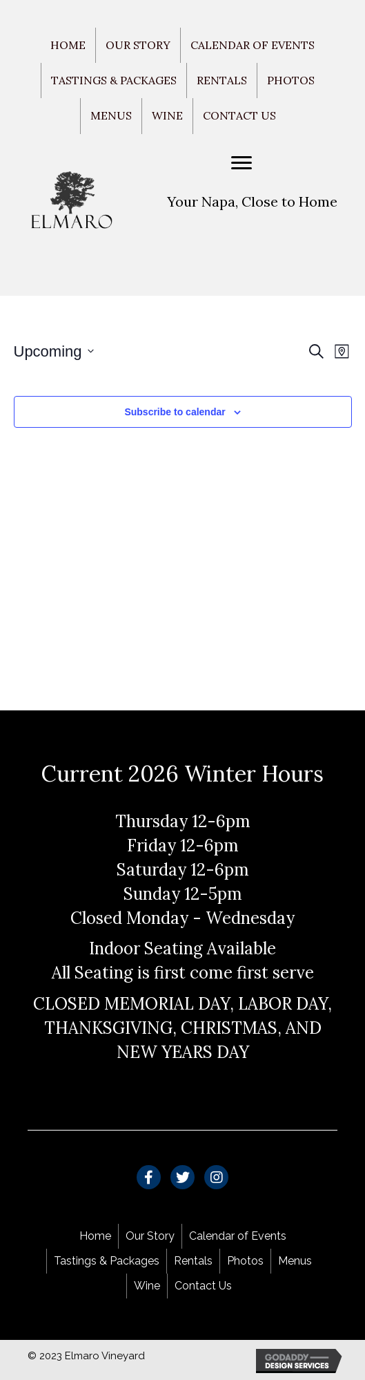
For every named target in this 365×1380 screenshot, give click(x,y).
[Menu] (241, 163)
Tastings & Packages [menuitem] (114, 80)
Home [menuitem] (68, 45)
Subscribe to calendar (174, 411)
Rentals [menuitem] (222, 80)
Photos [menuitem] (291, 80)
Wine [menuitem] (167, 115)
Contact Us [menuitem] (239, 115)
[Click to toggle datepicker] (54, 351)
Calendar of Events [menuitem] (252, 45)
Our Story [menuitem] (138, 45)
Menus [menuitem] (111, 115)
